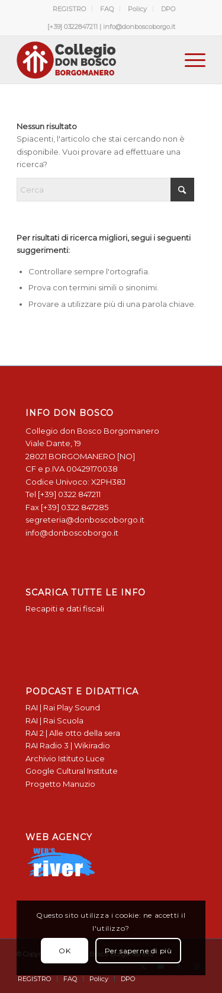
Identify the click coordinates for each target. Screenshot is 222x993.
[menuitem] (69, 9)
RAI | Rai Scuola (54, 720)
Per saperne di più (138, 950)
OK (64, 950)
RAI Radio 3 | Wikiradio (67, 745)
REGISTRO (69, 9)
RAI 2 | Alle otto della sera (72, 733)
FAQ (107, 9)
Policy (137, 9)
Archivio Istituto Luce (65, 758)
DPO (168, 9)
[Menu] (189, 60)
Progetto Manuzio (60, 784)
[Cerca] (105, 189)
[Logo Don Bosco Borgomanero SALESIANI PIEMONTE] (92, 60)
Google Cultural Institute (71, 771)
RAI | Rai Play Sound (62, 707)
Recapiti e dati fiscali (64, 608)
